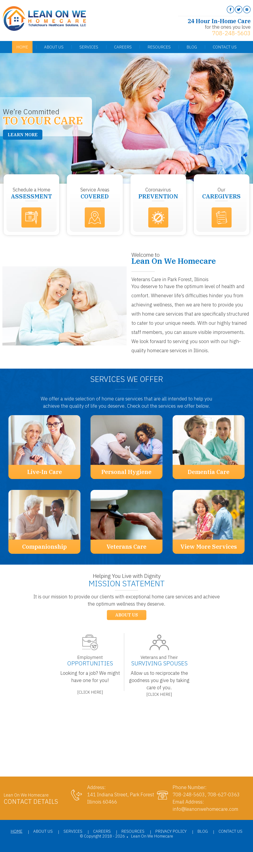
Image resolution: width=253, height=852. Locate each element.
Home (22, 47)
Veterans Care (126, 546)
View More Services (208, 546)
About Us (54, 47)
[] (90, 692)
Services (88, 47)
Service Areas (95, 193)
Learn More (23, 134)
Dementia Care (208, 472)
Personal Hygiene (126, 472)
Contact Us (225, 47)
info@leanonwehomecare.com (205, 809)
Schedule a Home (31, 193)
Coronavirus (158, 193)
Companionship (44, 546)
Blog (192, 47)
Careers (123, 47)
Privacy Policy (171, 831)
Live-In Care (44, 472)
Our (221, 193)
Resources (159, 47)
